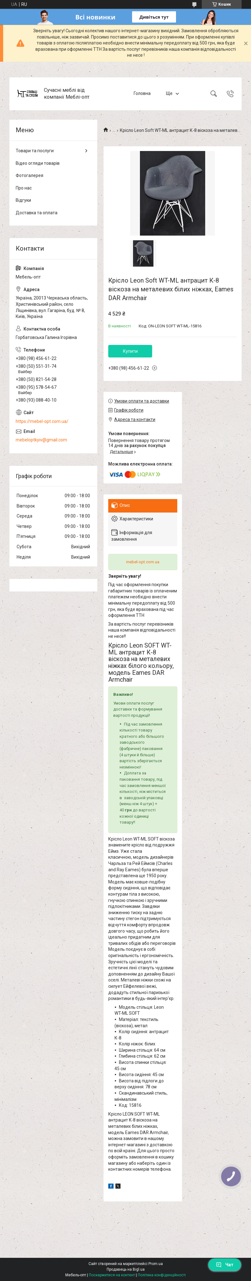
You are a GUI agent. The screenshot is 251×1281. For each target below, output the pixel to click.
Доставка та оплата (36, 212)
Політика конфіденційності (162, 1275)
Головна (142, 93)
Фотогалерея (29, 175)
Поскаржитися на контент (112, 1275)
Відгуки (23, 200)
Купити (130, 351)
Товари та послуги (35, 150)
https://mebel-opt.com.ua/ (42, 421)
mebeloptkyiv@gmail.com (41, 439)
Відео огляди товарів (38, 163)
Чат (224, 1265)
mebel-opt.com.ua (142, 562)
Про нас (24, 187)
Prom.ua (155, 1264)
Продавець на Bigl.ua (126, 1269)
